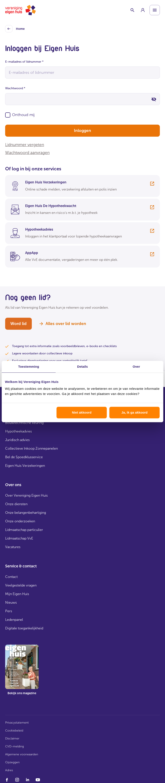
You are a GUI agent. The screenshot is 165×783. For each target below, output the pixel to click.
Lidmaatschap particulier (24, 530)
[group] (143, 10)
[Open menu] (155, 10)
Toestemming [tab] (28, 366)
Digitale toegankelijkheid (24, 628)
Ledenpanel (14, 620)
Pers (8, 611)
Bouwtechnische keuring (24, 423)
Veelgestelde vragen (21, 585)
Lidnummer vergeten (24, 144)
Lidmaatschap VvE (19, 538)
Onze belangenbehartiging (25, 513)
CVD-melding (14, 746)
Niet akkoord (82, 412)
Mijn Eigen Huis (17, 594)
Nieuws (11, 602)
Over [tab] (136, 366)
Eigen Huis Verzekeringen (25, 466)
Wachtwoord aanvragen (27, 152)
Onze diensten (16, 504)
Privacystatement (17, 722)
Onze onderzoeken (20, 521)
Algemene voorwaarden (21, 754)
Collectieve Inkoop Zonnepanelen (31, 448)
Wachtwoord (15, 88)
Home (15, 29)
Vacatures (12, 547)
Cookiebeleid (14, 730)
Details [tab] (82, 366)
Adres (9, 770)
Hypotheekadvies (18, 431)
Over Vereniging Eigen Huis (26, 495)
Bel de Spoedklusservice (24, 457)
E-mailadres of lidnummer (24, 61)
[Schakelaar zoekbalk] (132, 10)
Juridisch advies (17, 440)
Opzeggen (12, 762)
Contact (11, 577)
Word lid (18, 323)
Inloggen (82, 130)
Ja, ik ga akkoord (134, 412)
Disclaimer (12, 738)
